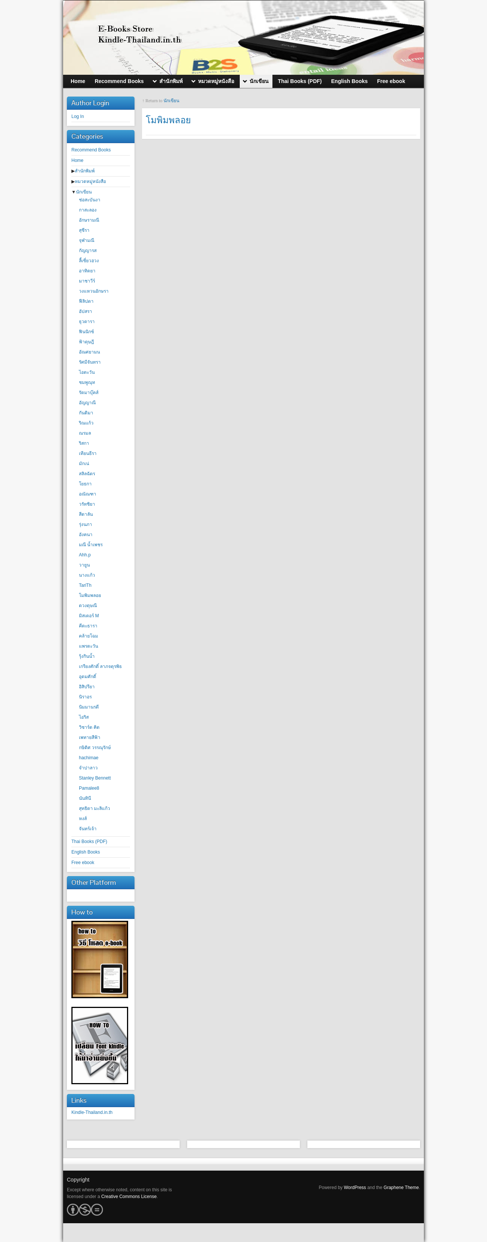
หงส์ (83, 818)
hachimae (88, 757)
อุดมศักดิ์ (87, 676)
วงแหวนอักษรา (94, 291)
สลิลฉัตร (87, 473)
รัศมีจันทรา (90, 362)
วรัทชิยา (87, 504)
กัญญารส (88, 250)
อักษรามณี (89, 220)
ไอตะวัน (87, 372)
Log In (77, 116)
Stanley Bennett (95, 778)
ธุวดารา (87, 321)
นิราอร (85, 697)
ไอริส (84, 717)
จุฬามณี (86, 240)
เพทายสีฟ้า (89, 737)
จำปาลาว (88, 768)
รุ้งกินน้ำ (87, 656)
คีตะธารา (88, 626)
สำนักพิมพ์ (85, 171)
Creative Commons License (128, 1196)
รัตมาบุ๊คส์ (88, 392)
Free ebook (82, 862)
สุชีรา (84, 230)
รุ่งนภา (85, 524)
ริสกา (84, 443)
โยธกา (85, 484)
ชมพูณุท (87, 382)
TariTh (85, 585)
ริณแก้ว (86, 423)
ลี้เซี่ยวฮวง (89, 260)
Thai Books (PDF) (89, 841)
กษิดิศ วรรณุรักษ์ (95, 747)
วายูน (84, 565)
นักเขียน (84, 192)
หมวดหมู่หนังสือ (90, 181)
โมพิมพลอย (90, 595)
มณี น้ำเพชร (91, 544)
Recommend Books (91, 150)
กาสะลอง (88, 210)
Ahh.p (85, 555)
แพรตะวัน (88, 646)
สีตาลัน (86, 514)
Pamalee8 (89, 788)
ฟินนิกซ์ (86, 331)
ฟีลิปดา (86, 301)
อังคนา (85, 534)
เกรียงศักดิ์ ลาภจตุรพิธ (100, 666)
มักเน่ (84, 463)
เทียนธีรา (88, 453)
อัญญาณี (87, 402)
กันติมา (86, 413)
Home (77, 160)
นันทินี (85, 798)
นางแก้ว (87, 575)
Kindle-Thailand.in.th (91, 1112)
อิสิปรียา (87, 686)
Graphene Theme (401, 1187)
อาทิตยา (87, 270)
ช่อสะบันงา (89, 199)
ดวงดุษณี (88, 605)
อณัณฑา (87, 494)
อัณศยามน (89, 352)
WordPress (355, 1187)
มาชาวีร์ (87, 281)
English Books (85, 852)
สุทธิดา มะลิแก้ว (94, 808)
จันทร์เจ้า (88, 828)
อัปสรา (85, 311)
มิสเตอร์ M (89, 615)
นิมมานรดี (89, 707)
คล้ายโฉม (88, 636)
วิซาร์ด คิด (89, 727)
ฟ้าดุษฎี (86, 341)
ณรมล (85, 433)
